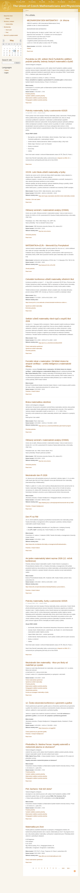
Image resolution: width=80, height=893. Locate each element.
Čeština (6, 70)
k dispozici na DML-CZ (63, 158)
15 (15, 50)
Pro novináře (72, 2)
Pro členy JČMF (20, 2)
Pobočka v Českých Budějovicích (35, 506)
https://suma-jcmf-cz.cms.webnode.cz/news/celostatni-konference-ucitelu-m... (46, 302)
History (7, 18)
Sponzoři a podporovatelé (11, 35)
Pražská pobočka (30, 93)
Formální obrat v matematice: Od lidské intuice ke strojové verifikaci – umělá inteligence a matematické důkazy (48, 363)
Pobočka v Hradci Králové (33, 391)
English (6, 73)
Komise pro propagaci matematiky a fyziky (37, 692)
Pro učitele (42, 2)
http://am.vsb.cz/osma (45, 231)
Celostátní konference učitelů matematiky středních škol (50, 279)
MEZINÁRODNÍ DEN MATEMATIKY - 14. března (48, 20)
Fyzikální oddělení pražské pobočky (35, 95)
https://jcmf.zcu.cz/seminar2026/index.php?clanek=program (55, 426)
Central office (9, 24)
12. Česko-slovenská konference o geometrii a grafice (49, 703)
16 (18, 50)
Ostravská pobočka (31, 234)
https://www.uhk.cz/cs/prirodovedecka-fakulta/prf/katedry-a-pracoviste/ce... (46, 587)
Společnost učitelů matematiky (34, 306)
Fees (7, 32)
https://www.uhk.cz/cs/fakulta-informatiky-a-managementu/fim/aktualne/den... (46, 544)
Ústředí (29, 48)
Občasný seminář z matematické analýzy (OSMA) (47, 210)
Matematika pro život (35, 827)
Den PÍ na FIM (32, 517)
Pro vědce (51, 2)
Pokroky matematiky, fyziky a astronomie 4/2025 (46, 110)
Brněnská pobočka (31, 308)
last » (68, 868)
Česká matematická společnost (34, 346)
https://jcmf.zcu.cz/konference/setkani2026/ (50, 343)
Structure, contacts (9, 21)
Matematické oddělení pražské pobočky (36, 98)
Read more (30, 51)
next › (63, 868)
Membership (7, 27)
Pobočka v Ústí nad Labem (33, 199)
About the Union (8, 16)
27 (9, 55)
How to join (9, 30)
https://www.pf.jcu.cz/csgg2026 (47, 728)
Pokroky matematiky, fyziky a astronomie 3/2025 (46, 601)
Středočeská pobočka (31, 690)
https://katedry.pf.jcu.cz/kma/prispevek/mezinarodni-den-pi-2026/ (56, 502)
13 (9, 50)
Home (27, 10)
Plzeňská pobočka (31, 350)
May (12, 40)
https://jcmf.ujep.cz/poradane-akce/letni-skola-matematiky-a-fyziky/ (57, 196)
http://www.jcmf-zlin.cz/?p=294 (47, 265)
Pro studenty (32, 2)
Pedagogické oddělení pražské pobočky (36, 100)
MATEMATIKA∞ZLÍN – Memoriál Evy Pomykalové (47, 245)
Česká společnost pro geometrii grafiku (36, 731)
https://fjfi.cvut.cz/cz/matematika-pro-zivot (50, 856)
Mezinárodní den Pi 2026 (36, 475)
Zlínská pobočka (30, 268)
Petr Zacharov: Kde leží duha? (39, 789)
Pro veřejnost (61, 2)
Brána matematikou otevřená (38, 402)
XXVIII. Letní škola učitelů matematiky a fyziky (45, 172)
